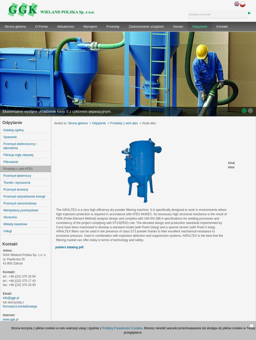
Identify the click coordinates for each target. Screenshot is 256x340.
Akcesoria (10, 217)
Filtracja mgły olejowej (18, 155)
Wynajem (90, 26)
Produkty (113, 26)
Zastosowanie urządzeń (146, 26)
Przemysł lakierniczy (17, 176)
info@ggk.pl (11, 298)
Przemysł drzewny (15, 189)
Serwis (178, 26)
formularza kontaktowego (20, 306)
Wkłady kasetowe (15, 224)
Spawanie (10, 137)
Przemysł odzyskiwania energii (24, 196)
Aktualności (65, 26)
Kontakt (222, 26)
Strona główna (15, 26)
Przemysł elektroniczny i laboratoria (19, 146)
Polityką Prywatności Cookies (122, 328)
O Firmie (41, 26)
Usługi (7, 231)
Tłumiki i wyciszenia (16, 182)
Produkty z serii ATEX (18, 169)
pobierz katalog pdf (69, 247)
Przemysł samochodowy (19, 203)
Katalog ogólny (13, 130)
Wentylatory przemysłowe (20, 210)
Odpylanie (199, 26)
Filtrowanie (10, 162)
